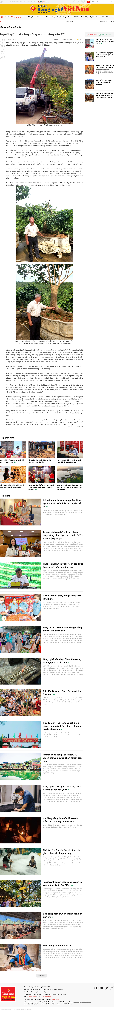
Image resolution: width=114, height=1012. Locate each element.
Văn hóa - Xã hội (73, 17)
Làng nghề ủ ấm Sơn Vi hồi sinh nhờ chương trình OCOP (12, 461)
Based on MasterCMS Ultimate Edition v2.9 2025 (15, 1010)
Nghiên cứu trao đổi (97, 17)
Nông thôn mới (33, 17)
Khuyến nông (61, 17)
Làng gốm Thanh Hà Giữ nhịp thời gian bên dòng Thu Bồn (104, 82)
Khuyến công (50, 17)
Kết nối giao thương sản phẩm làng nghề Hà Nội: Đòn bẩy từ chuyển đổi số (62, 503)
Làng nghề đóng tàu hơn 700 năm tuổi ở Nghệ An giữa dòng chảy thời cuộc (104, 95)
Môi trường (84, 17)
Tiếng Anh (88, 1)
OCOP (42, 17)
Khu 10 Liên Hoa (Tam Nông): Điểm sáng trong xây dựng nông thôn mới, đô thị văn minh (62, 726)
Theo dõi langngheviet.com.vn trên (64, 39)
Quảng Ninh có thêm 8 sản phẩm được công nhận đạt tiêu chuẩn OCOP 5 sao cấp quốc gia (63, 535)
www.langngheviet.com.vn (82, 1002)
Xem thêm (41, 975)
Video (107, 17)
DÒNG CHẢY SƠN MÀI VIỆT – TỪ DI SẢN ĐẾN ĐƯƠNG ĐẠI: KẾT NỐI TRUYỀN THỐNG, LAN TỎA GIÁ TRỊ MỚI (105, 70)
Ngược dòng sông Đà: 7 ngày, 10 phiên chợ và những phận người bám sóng (62, 757)
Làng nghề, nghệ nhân (18, 17)
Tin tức (7, 17)
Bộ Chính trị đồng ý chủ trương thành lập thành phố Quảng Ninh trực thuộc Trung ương (69, 487)
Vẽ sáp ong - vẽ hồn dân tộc (57, 945)
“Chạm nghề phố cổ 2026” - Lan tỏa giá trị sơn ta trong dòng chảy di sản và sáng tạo (41, 487)
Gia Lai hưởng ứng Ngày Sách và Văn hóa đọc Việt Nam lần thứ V (104, 55)
